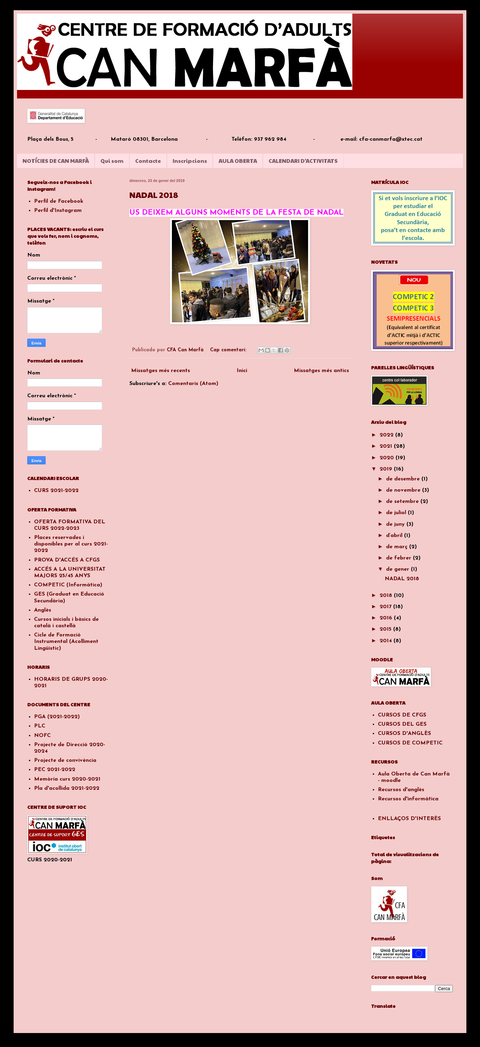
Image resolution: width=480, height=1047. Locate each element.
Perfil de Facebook (58, 201)
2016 (387, 618)
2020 (388, 458)
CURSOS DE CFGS (402, 715)
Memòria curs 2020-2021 (67, 779)
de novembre (404, 490)
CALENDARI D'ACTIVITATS (303, 161)
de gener (398, 569)
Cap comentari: (229, 350)
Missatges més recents (160, 370)
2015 (386, 629)
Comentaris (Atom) (193, 383)
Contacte (148, 161)
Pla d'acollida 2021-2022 (66, 788)
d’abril (395, 535)
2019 (387, 469)
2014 (387, 641)
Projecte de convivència (65, 760)
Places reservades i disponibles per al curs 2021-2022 (71, 544)
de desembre (403, 479)
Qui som (112, 161)
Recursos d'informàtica (408, 799)
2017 (386, 607)
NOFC (42, 735)
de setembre (403, 501)
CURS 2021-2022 (56, 490)
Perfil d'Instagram (58, 210)
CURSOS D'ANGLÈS (404, 733)
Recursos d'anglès (401, 789)
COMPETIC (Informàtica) (68, 585)
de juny (396, 524)
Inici (242, 370)
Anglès (42, 610)
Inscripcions (190, 161)
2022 (387, 435)
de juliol (397, 512)
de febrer (399, 558)
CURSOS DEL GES (402, 724)
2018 (387, 595)
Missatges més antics (321, 370)
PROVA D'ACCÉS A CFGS (67, 560)
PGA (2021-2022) (57, 717)
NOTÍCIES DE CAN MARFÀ (55, 161)
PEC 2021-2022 (54, 769)
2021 (387, 446)
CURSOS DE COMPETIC (410, 743)
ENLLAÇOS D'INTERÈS (409, 818)
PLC (39, 726)
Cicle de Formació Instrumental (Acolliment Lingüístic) (66, 641)
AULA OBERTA (238, 161)
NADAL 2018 (153, 194)
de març (397, 547)
